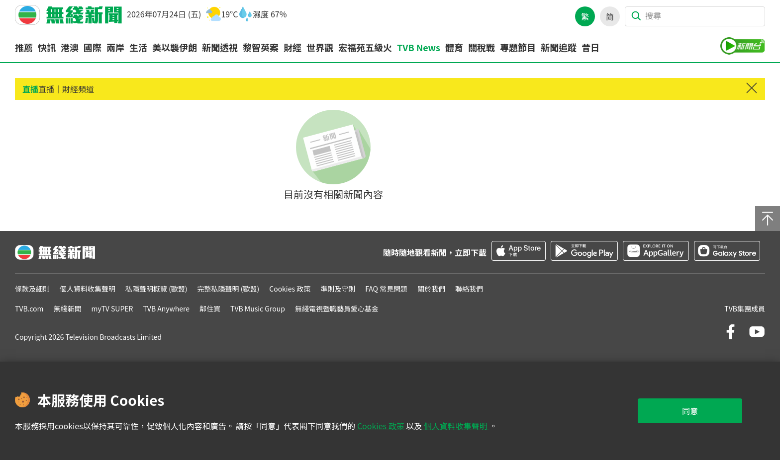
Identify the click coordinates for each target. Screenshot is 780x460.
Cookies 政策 (380, 426)
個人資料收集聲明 (455, 426)
